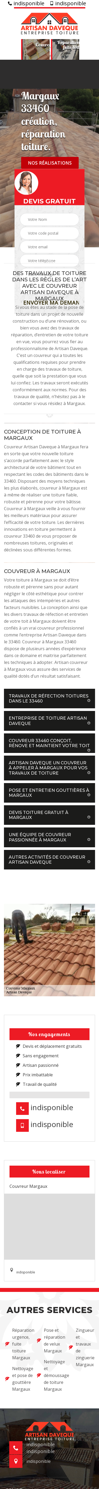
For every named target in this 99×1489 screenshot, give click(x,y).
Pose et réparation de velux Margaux (49, 1340)
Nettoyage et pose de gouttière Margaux (17, 1379)
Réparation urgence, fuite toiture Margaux (17, 1344)
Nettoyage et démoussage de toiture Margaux (49, 1375)
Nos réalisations (50, 163)
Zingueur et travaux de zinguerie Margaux (81, 1347)
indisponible (26, 3)
